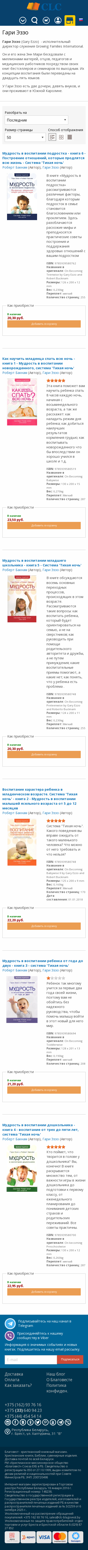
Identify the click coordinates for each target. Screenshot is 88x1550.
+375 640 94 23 (23, 1410)
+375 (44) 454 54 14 (23, 1416)
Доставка (14, 1374)
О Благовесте (59, 1379)
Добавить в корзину (44, 323)
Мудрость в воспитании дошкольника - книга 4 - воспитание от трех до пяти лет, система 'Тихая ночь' (40, 1130)
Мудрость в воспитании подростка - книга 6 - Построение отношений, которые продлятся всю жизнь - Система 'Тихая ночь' (44, 158)
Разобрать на (36, 117)
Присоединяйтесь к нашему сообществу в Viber (40, 1335)
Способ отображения (65, 134)
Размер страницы (25, 135)
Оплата (12, 1379)
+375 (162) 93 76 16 (23, 1404)
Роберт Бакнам (14, 167)
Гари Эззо (50, 167)
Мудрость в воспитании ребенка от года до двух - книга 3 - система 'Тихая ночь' (42, 963)
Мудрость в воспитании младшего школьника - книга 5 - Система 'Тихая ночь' (41, 562)
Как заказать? (18, 1385)
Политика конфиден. (57, 1388)
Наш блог (55, 1374)
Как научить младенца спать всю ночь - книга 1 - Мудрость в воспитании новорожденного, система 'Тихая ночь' (38, 363)
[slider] (55, 380)
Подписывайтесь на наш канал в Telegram (44, 1323)
